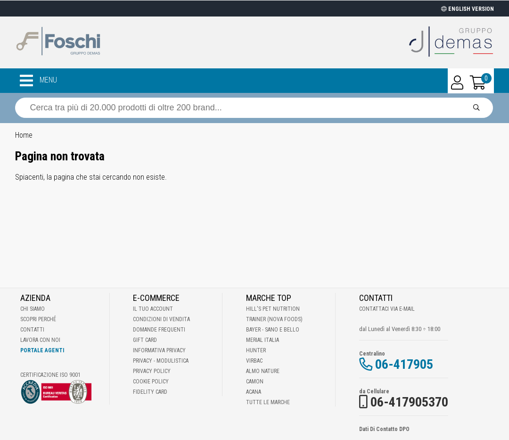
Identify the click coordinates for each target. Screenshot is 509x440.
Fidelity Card (150, 392)
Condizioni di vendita (161, 319)
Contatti (32, 329)
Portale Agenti (42, 350)
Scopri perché (38, 319)
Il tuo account (153, 309)
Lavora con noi (40, 340)
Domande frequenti (159, 329)
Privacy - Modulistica (161, 360)
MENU (38, 80)
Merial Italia (262, 340)
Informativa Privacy (159, 350)
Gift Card (145, 340)
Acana (253, 392)
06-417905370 (409, 402)
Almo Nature (262, 371)
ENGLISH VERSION (467, 9)
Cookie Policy (151, 381)
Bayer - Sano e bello (272, 329)
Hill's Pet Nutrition (273, 309)
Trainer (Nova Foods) (274, 319)
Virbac (254, 360)
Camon (254, 381)
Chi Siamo (32, 309)
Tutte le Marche (268, 402)
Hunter (256, 350)
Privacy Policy (152, 371)
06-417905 (404, 364)
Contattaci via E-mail (387, 309)
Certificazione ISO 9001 (50, 375)
